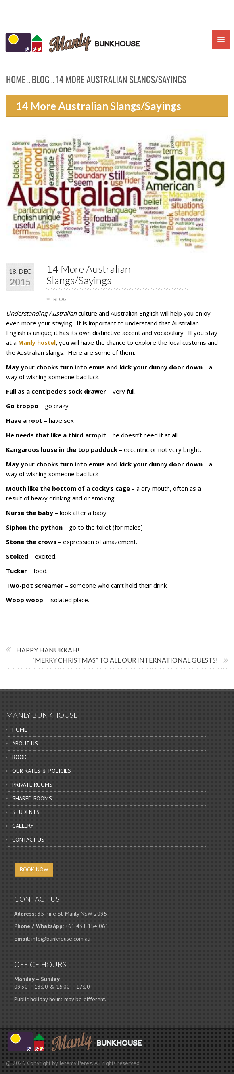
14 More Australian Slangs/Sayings (88, 274)
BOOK (19, 757)
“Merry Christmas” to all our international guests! (125, 660)
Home (15, 79)
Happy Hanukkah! (47, 650)
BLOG (41, 79)
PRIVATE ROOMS (32, 784)
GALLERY (22, 825)
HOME (19, 729)
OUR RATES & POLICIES (41, 770)
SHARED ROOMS (32, 798)
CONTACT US (28, 839)
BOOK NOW (34, 869)
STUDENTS (26, 812)
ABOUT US (25, 743)
